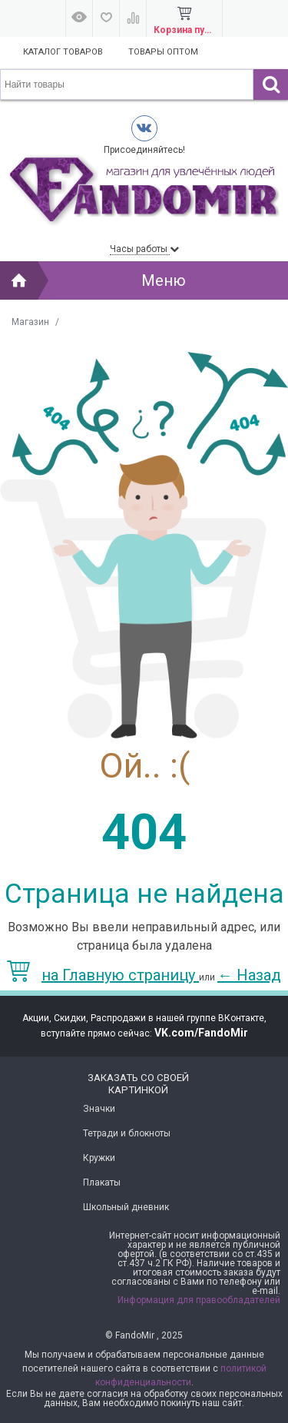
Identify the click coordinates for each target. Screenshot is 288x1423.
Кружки (99, 1158)
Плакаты (102, 1182)
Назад (249, 975)
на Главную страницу (103, 975)
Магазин (30, 322)
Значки (99, 1108)
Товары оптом (163, 52)
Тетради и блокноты (126, 1133)
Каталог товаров (63, 52)
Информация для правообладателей (199, 1300)
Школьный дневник (126, 1207)
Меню (163, 280)
